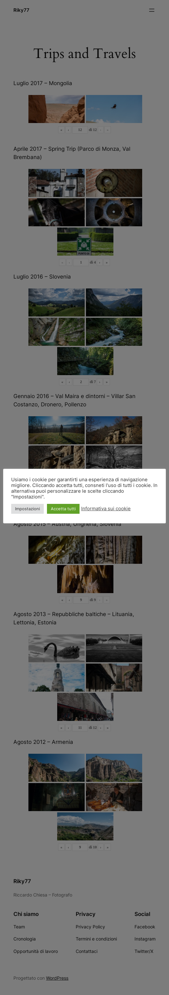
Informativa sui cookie (106, 509)
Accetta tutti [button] (63, 508)
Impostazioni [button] (27, 508)
